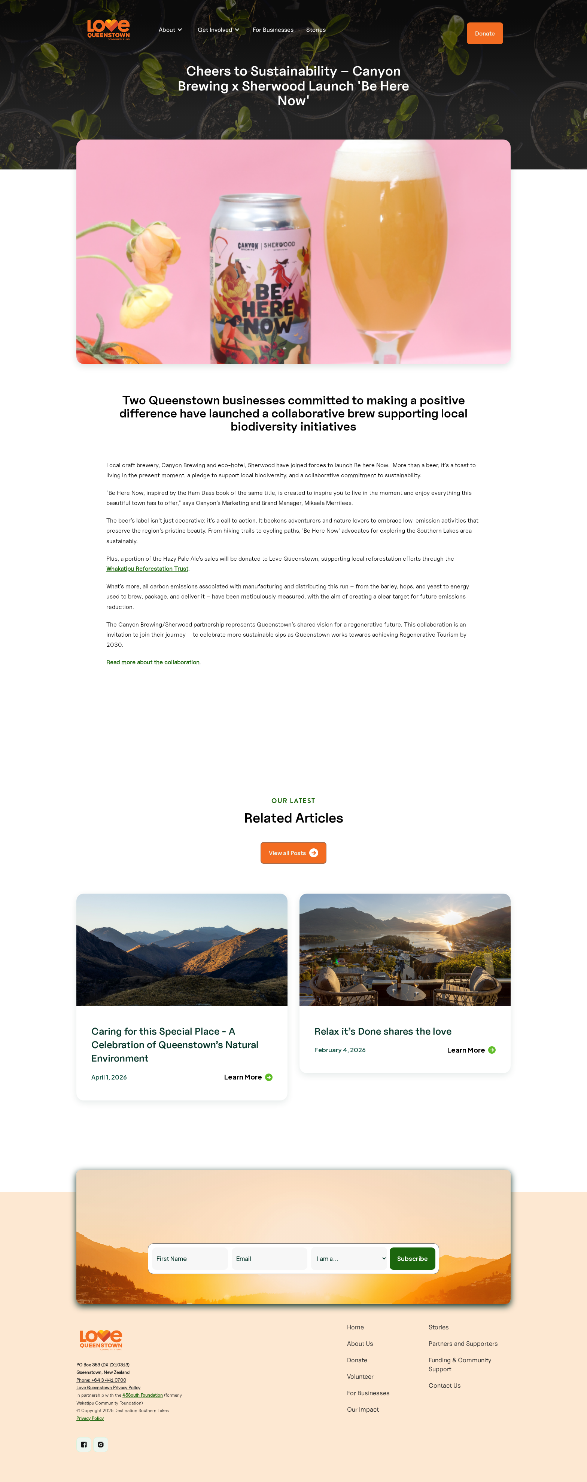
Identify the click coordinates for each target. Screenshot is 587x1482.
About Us (360, 1343)
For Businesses (273, 29)
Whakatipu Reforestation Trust (147, 568)
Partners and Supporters (463, 1343)
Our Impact (363, 1409)
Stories (316, 29)
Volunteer (360, 1376)
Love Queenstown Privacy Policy (108, 1387)
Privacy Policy (90, 1418)
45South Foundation (142, 1395)
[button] (170, 29)
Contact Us (445, 1385)
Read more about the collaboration (153, 662)
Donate (357, 1360)
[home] (110, 29)
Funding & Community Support (460, 1364)
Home (355, 1327)
